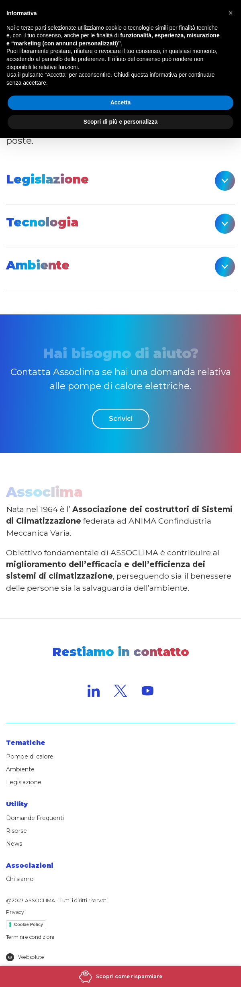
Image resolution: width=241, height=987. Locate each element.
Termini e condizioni (30, 937)
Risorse (16, 830)
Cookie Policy (28, 924)
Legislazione (23, 782)
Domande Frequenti (35, 818)
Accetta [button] (120, 102)
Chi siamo (20, 879)
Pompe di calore (29, 756)
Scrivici (121, 418)
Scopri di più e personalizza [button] (120, 121)
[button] (230, 12)
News (14, 843)
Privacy (15, 912)
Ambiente (20, 769)
